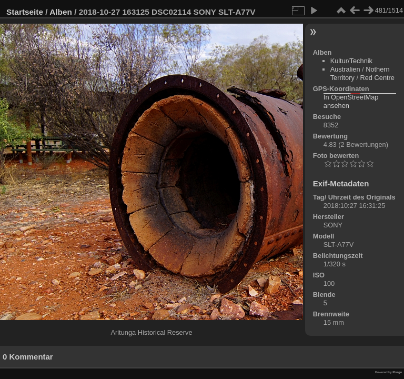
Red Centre (377, 78)
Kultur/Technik (351, 61)
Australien (345, 69)
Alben (60, 11)
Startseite (24, 11)
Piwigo (397, 372)
